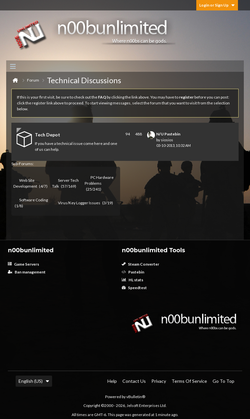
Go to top (223, 381)
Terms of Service (189, 381)
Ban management (27, 272)
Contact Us (134, 381)
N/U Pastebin (168, 134)
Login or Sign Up (217, 5)
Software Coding (33, 199)
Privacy (158, 381)
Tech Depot (47, 134)
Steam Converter (140, 264)
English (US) (34, 381)
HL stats (132, 279)
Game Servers (23, 264)
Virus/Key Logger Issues (79, 202)
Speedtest (134, 287)
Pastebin (133, 272)
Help (112, 381)
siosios (167, 139)
